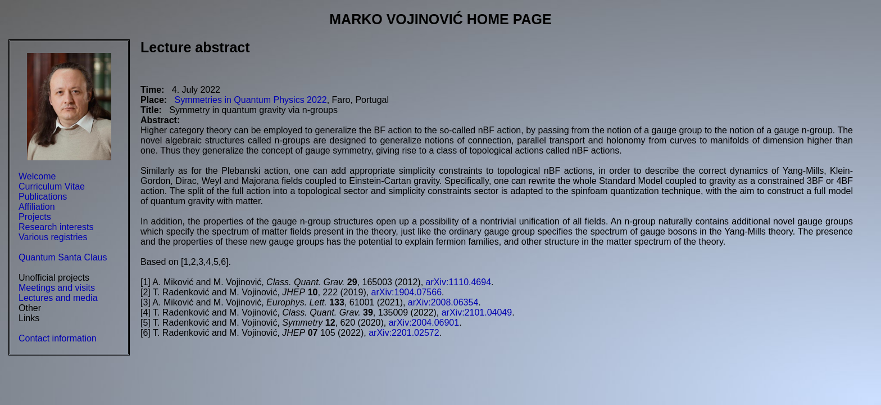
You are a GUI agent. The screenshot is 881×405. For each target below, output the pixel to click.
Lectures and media (58, 298)
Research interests (56, 227)
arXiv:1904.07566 (406, 292)
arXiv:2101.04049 (477, 312)
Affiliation (37, 207)
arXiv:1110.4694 (459, 282)
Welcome (37, 176)
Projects (35, 217)
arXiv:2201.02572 (404, 333)
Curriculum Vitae (52, 186)
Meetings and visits (57, 287)
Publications (43, 196)
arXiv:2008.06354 (443, 302)
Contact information (58, 338)
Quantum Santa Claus (63, 257)
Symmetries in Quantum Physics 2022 (250, 100)
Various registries (53, 237)
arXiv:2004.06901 (424, 322)
